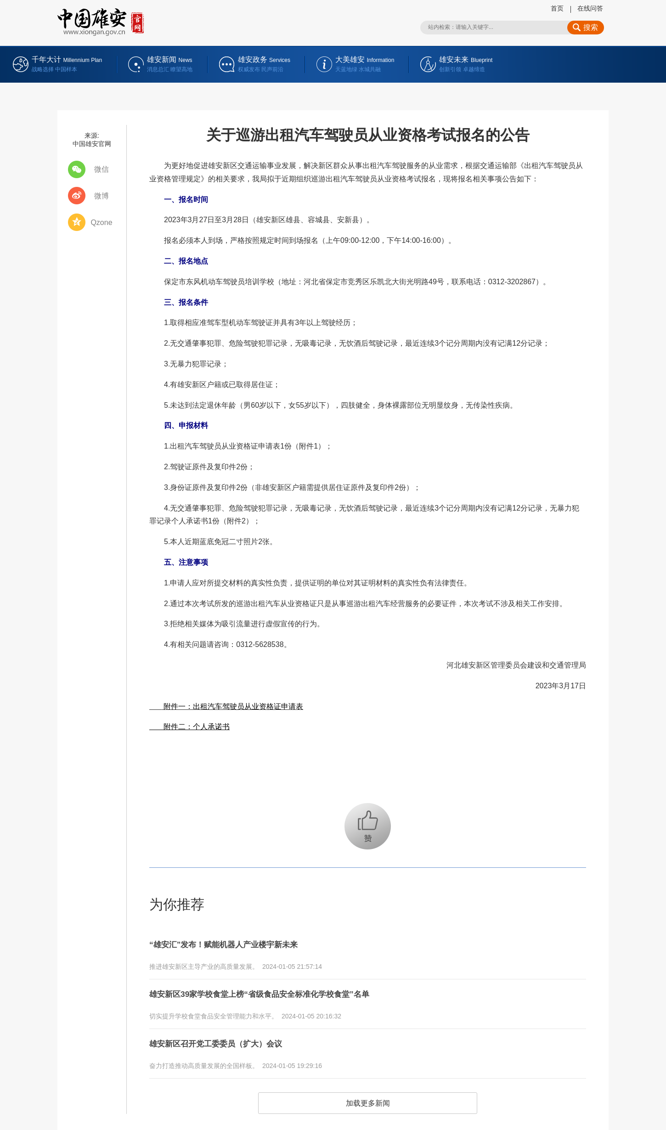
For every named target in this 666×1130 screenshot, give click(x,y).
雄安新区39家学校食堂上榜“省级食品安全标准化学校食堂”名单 (278, 989)
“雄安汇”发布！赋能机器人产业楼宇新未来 (236, 943)
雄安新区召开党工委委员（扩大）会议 (227, 1036)
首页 (557, 8)
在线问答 (590, 8)
